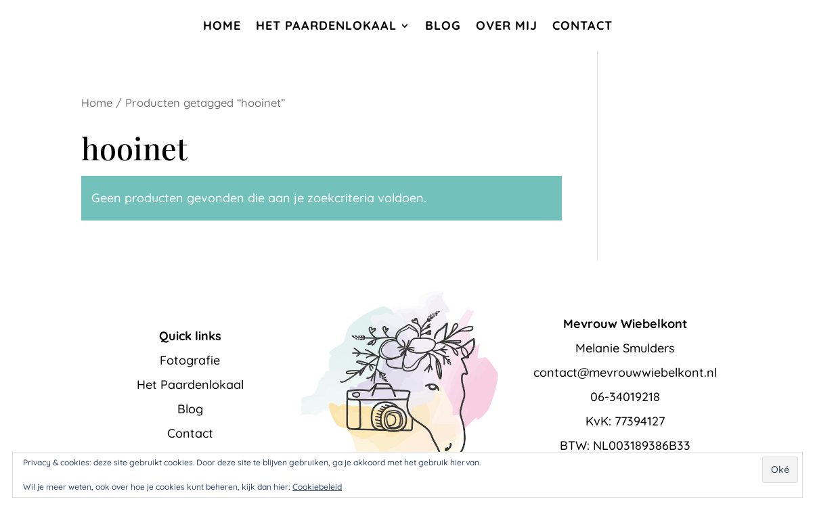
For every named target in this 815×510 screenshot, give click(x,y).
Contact (582, 25)
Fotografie (190, 360)
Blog (443, 25)
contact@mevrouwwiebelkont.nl (625, 372)
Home (222, 25)
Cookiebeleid (317, 487)
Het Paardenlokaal (326, 25)
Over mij (506, 25)
